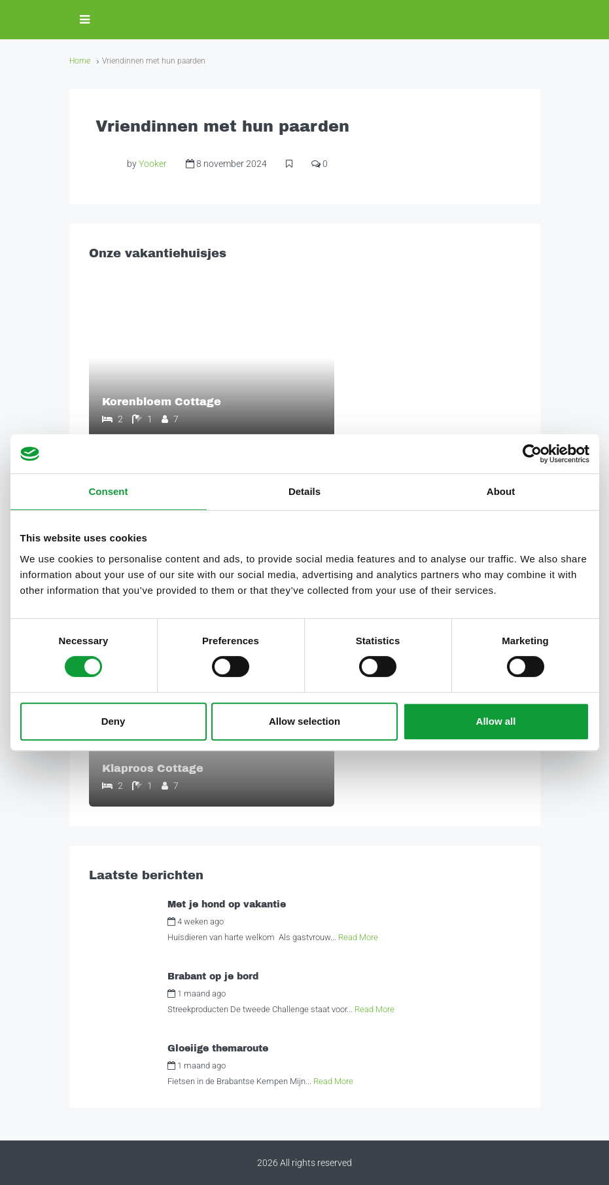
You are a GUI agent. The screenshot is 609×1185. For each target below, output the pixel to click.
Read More (358, 937)
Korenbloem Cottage (161, 401)
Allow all (496, 721)
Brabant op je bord (212, 976)
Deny (113, 721)
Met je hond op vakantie (226, 904)
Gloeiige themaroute (217, 1048)
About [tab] (501, 491)
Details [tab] (304, 491)
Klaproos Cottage (152, 768)
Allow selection (304, 721)
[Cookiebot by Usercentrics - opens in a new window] (532, 454)
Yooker (153, 163)
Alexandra (254, 921)
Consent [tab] (108, 491)
